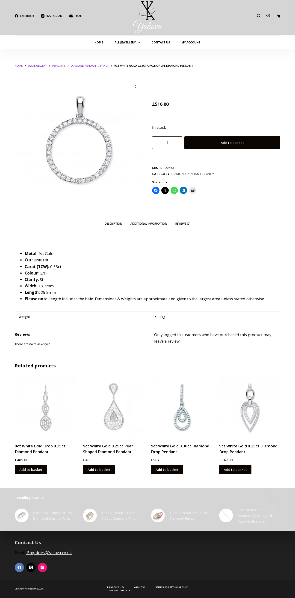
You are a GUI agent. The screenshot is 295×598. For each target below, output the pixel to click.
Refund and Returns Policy (172, 587)
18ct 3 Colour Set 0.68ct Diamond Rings (189, 515)
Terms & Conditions (119, 590)
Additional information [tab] (148, 224)
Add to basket (232, 142)
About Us (139, 587)
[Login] (268, 15)
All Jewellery (128, 42)
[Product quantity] (167, 142)
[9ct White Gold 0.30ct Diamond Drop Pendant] (181, 406)
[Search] (258, 15)
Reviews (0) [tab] (182, 224)
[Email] (75, 16)
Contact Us (161, 42)
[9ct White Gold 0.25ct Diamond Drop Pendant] (249, 406)
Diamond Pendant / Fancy (192, 174)
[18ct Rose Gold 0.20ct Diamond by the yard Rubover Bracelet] (226, 515)
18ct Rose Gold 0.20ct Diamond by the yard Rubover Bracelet (256, 515)
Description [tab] (113, 224)
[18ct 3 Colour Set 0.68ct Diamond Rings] (158, 515)
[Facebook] (24, 16)
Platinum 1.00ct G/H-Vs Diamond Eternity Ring (52, 515)
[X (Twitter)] (30, 567)
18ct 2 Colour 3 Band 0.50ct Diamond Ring (118, 515)
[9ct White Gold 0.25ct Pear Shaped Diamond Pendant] (113, 406)
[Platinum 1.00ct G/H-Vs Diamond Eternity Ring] (22, 515)
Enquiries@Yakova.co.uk (49, 552)
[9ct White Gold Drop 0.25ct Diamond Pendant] (45, 406)
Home (98, 42)
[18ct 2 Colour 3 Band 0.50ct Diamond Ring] (90, 515)
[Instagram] (51, 16)
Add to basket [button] (30, 469)
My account (191, 42)
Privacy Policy (115, 587)
